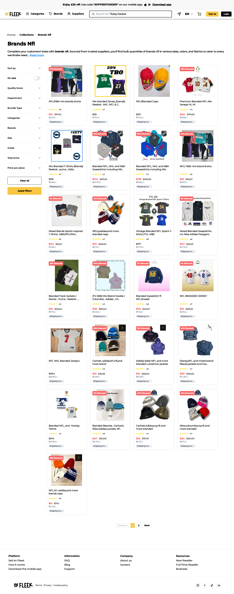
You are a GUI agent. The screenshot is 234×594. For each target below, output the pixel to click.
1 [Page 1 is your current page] (132, 525)
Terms (38, 585)
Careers (125, 564)
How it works (16, 564)
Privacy (48, 585)
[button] (24, 68)
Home (11, 35)
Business (181, 568)
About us (126, 560)
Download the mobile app (24, 568)
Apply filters (24, 191)
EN (189, 14)
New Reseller (184, 560)
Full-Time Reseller (187, 564)
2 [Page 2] (138, 525)
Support (69, 568)
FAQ (67, 560)
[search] (131, 14)
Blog (67, 564)
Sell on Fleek (16, 560)
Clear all (24, 181)
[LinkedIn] (219, 585)
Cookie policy (60, 585)
